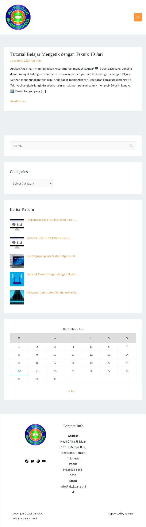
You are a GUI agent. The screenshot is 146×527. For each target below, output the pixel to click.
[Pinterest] (38, 461)
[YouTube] (44, 461)
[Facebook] (27, 461)
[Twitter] (32, 461)
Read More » (18, 100)
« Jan (72, 391)
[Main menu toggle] (138, 17)
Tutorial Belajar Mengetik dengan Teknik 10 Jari (56, 54)
